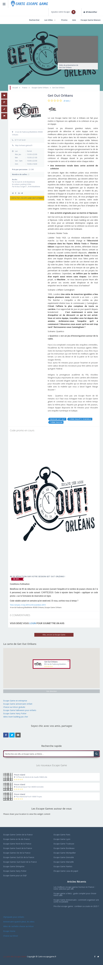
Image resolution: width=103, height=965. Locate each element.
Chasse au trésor (11, 936)
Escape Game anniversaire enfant (17, 704)
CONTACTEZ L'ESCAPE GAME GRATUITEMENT (27, 198)
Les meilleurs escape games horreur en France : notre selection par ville (74, 888)
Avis (74, 20)
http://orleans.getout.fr (23, 145)
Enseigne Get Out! (57, 419)
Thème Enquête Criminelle (80, 419)
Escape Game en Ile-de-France (16, 839)
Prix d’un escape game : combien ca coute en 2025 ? (76, 906)
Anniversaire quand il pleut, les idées (18, 921)
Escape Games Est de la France (16, 852)
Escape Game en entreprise (15, 700)
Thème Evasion (56, 422)
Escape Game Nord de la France (17, 843)
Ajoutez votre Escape (63, 12)
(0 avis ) (67, 101)
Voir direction (51, 691)
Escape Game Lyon (62, 839)
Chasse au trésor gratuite (14, 707)
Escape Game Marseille (64, 862)
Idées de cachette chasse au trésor (18, 926)
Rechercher (34, 20)
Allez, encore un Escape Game (54, 635)
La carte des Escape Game (14, 956)
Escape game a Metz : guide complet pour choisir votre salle (75, 894)
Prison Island (19, 774)
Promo (64, 20)
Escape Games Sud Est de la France (18, 857)
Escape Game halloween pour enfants (19, 710)
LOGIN (32, 623)
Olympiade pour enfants (14, 917)
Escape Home (9, 931)
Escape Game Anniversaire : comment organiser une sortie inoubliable (76, 901)
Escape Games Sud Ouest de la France (20, 862)
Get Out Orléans (51, 662)
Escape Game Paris (62, 834)
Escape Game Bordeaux (64, 848)
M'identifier (90, 12)
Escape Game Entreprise (13, 866)
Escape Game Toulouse (64, 843)
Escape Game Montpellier (65, 852)
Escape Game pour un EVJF (15, 875)
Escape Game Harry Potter (14, 713)
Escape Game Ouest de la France (17, 848)
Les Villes (48, 20)
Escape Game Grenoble (64, 857)
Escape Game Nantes (63, 866)
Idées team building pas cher (15, 716)
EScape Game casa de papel (66, 871)
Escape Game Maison (91, 20)
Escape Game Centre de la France (18, 834)
